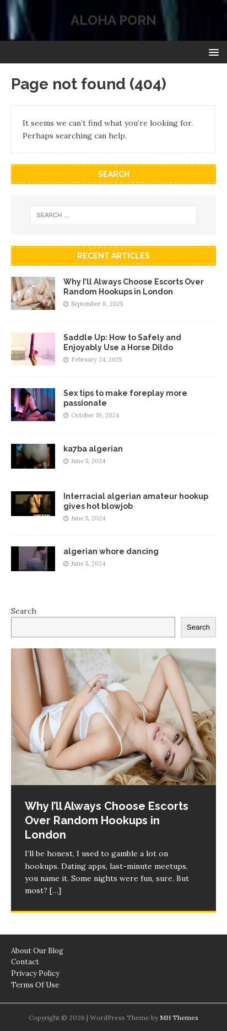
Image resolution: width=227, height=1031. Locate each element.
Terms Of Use (35, 985)
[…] (55, 890)
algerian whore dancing (111, 551)
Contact (25, 961)
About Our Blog (37, 950)
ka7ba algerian (93, 448)
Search (23, 611)
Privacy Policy (35, 973)
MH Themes (179, 1017)
